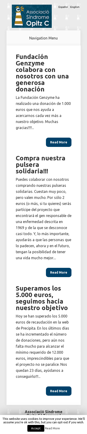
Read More (52, 428)
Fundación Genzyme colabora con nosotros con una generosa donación (42, 73)
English (75, 7)
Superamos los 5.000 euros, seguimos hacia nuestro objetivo (42, 298)
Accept (36, 428)
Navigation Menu (43, 38)
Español (63, 7)
